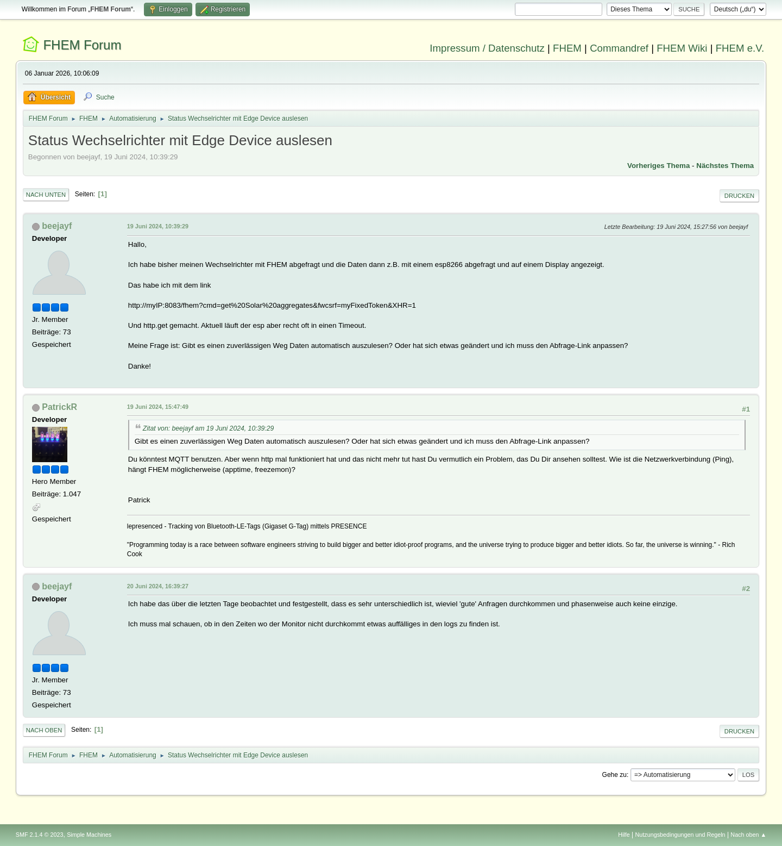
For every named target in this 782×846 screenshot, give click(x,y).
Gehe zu (614, 775)
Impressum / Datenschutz (487, 48)
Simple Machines (89, 834)
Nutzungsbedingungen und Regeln (680, 834)
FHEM (567, 48)
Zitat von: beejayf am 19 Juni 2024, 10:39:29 (208, 428)
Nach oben (44, 730)
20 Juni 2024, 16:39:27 (157, 586)
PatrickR (59, 407)
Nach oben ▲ (748, 834)
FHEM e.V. (740, 48)
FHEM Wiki (682, 48)
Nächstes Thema (725, 165)
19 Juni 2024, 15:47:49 (157, 406)
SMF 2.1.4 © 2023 (40, 834)
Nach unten (46, 194)
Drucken (739, 195)
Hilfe (624, 834)
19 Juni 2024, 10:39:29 (157, 226)
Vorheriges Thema (658, 165)
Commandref (619, 48)
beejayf (57, 226)
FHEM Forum (82, 45)
